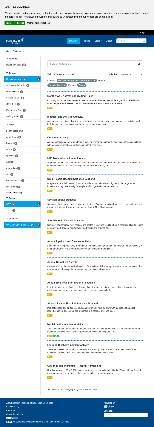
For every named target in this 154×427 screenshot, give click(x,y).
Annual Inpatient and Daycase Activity (69, 241)
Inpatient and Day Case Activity (65, 116)
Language (109, 411)
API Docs (92, 389)
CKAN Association (14, 414)
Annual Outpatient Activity (62, 262)
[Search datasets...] (91, 63)
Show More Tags (14, 192)
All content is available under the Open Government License (37, 422)
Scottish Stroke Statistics (61, 199)
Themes (86, 41)
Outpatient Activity (58, 137)
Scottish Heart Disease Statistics (66, 220)
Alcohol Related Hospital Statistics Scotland (72, 303)
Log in (143, 32)
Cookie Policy (12, 406)
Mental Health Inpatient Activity (65, 324)
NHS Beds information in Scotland (66, 158)
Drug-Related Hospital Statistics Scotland (71, 179)
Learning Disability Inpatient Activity (68, 345)
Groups (98, 41)
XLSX (56, 336)
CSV (50, 108)
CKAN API (11, 410)
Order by (112, 74)
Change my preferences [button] (38, 23)
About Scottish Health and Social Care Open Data (29, 403)
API (82, 389)
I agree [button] (9, 23)
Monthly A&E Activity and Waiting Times (70, 96)
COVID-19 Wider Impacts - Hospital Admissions (74, 366)
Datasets (73, 41)
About (109, 41)
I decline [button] (20, 23)
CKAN (109, 406)
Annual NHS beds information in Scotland (71, 282)
